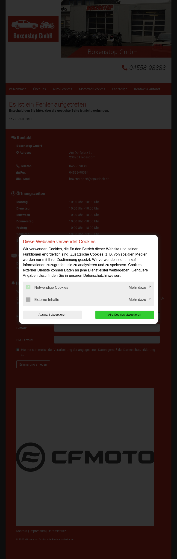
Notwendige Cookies (47, 287)
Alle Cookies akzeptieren (124, 314)
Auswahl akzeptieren (52, 314)
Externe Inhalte (42, 299)
